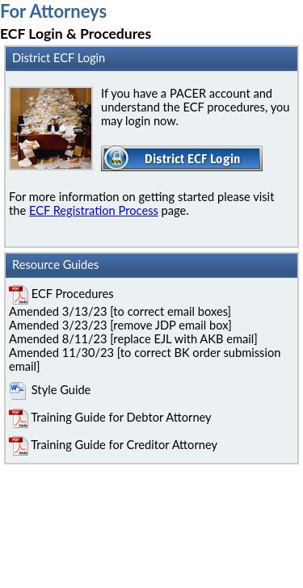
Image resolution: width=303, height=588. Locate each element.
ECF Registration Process (93, 210)
